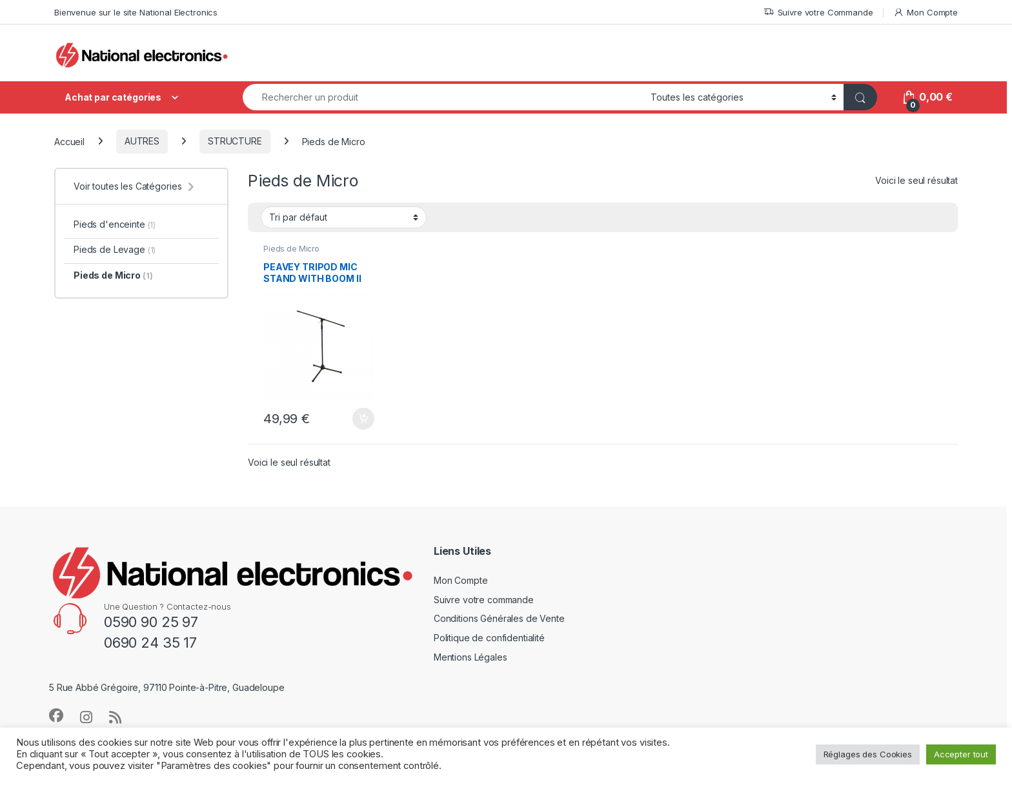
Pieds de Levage (115, 249)
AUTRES (142, 140)
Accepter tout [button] (961, 754)
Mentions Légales (470, 657)
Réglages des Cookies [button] (868, 754)
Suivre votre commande (484, 599)
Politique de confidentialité (489, 637)
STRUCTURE (235, 140)
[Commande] (344, 217)
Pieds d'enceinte (115, 224)
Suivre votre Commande (818, 12)
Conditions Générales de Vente (499, 618)
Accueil (69, 140)
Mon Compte (925, 12)
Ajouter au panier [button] (363, 419)
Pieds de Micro (291, 249)
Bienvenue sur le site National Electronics (136, 12)
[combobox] (443, 97)
